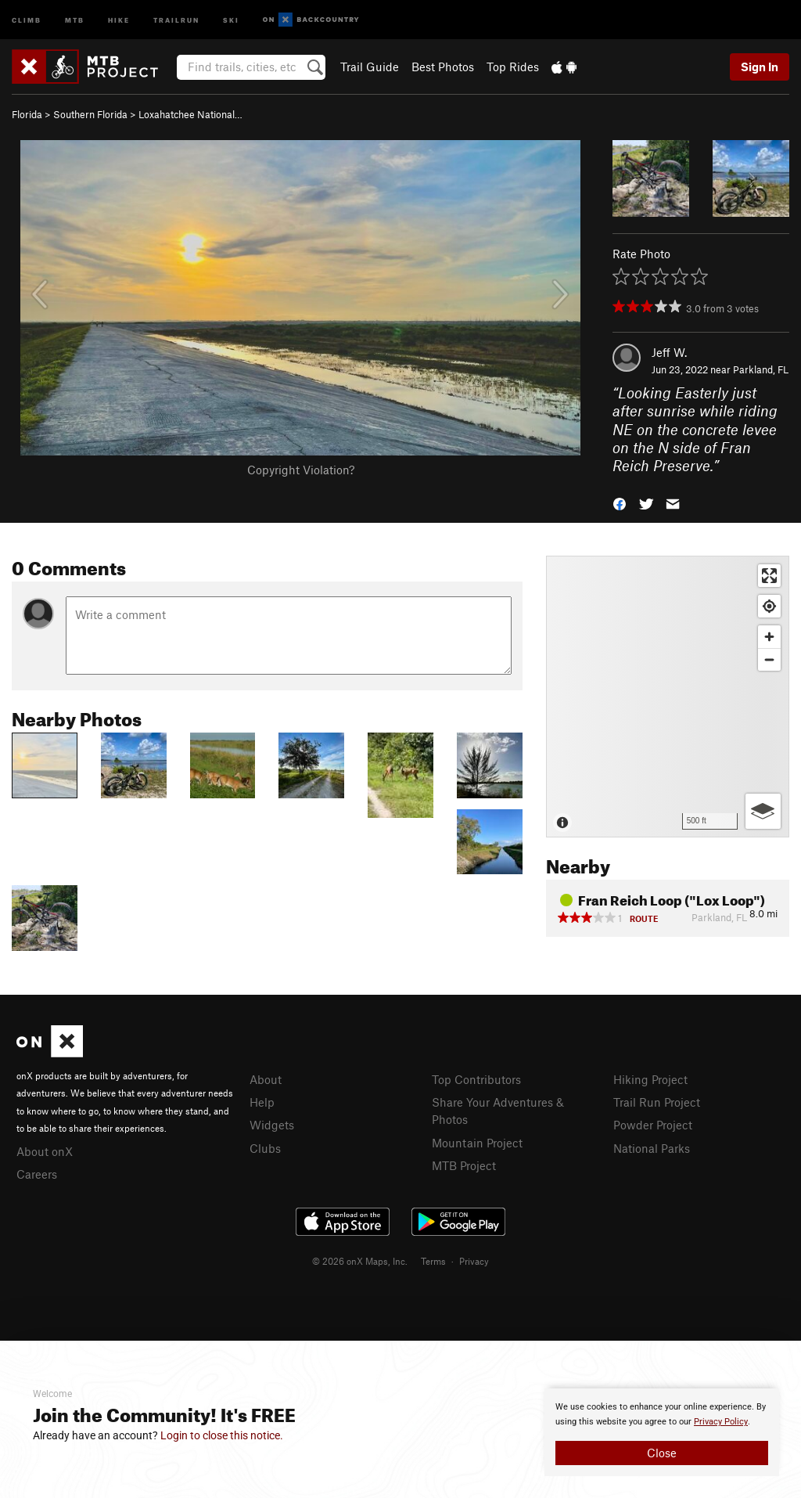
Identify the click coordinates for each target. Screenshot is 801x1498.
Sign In (759, 66)
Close (662, 1453)
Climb (26, 19)
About (266, 1079)
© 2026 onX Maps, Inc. (360, 1260)
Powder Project (652, 1125)
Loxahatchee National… (190, 114)
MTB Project (464, 1165)
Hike (119, 19)
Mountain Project (477, 1143)
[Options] (763, 811)
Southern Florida (90, 114)
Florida (27, 114)
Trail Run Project (656, 1102)
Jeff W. (669, 352)
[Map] (667, 696)
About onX (44, 1151)
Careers (36, 1174)
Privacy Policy (721, 1422)
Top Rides (513, 66)
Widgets (272, 1125)
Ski (231, 19)
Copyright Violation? (300, 470)
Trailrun (176, 19)
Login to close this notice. (221, 1435)
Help (262, 1102)
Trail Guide (369, 66)
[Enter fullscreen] (769, 575)
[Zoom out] (769, 659)
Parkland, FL (760, 369)
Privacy (474, 1260)
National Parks (651, 1148)
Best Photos (442, 66)
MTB (74, 19)
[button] (619, 503)
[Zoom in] (769, 636)
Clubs (265, 1148)
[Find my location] (769, 606)
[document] (661, 1432)
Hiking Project (650, 1079)
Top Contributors (476, 1079)
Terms (433, 1260)
